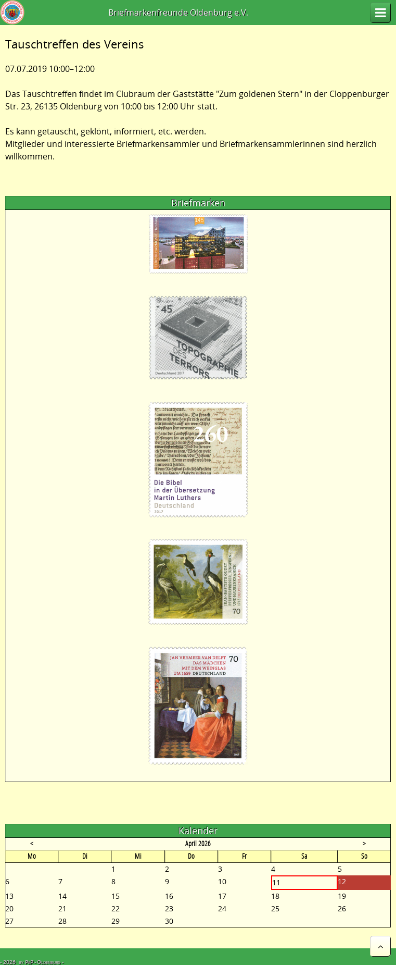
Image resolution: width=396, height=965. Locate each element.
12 (342, 881)
